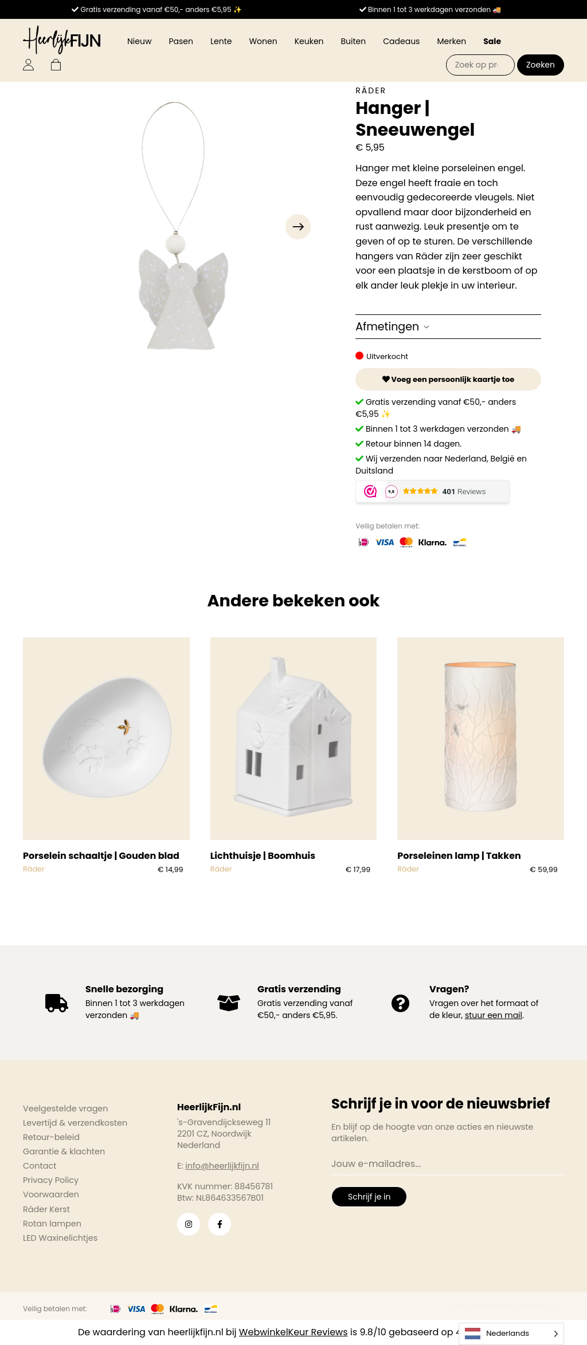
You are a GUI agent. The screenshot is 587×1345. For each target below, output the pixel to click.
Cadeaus (401, 41)
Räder (370, 90)
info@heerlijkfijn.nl (222, 1166)
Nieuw (139, 41)
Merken (451, 41)
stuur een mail (493, 1015)
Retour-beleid (51, 1137)
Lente (221, 41)
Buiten (353, 41)
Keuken (309, 41)
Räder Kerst (46, 1209)
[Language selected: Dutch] (511, 1334)
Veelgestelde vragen (65, 1108)
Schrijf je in (369, 1196)
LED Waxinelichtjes (60, 1238)
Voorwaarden (51, 1194)
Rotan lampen (52, 1223)
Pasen (181, 41)
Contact (39, 1166)
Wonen (263, 41)
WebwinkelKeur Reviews (293, 1332)
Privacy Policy (51, 1180)
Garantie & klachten (64, 1151)
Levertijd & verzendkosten (75, 1123)
